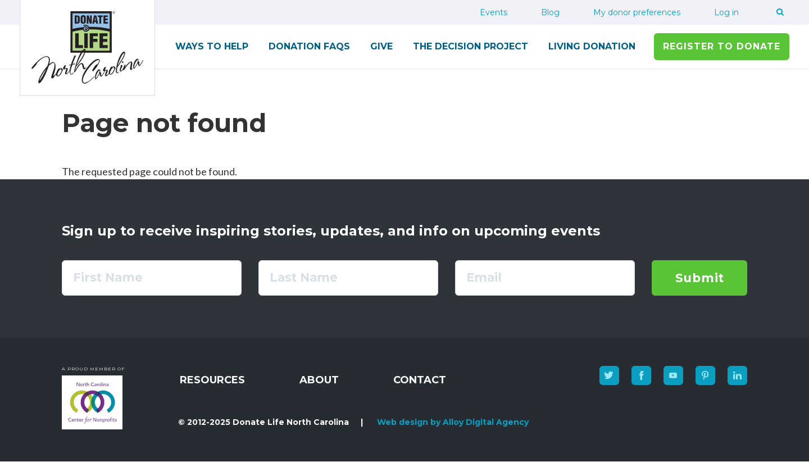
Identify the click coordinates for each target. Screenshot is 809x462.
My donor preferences (636, 12)
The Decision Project (470, 46)
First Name (108, 277)
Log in (726, 12)
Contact (419, 380)
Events (493, 12)
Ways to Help (211, 46)
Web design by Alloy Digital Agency (453, 422)
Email (484, 277)
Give (381, 46)
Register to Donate (721, 46)
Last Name (304, 277)
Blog (550, 12)
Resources (212, 380)
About (319, 380)
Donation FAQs (309, 46)
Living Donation (591, 46)
